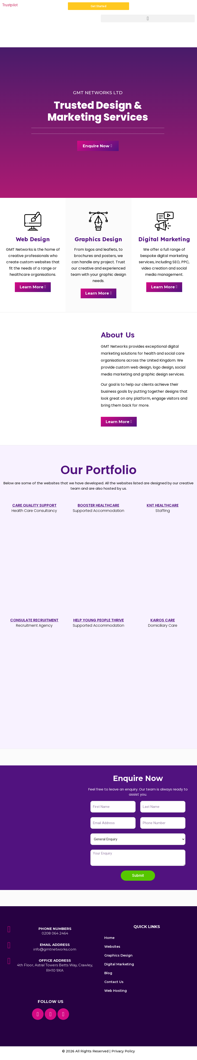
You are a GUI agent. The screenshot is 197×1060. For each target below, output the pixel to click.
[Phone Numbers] (9, 929)
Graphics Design (118, 956)
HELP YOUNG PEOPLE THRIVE (98, 620)
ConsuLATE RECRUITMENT (34, 620)
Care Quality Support (34, 505)
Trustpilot (10, 5)
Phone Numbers (54, 929)
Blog (108, 974)
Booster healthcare (98, 505)
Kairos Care (162, 620)
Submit (138, 876)
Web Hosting (115, 991)
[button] (148, 18)
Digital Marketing (119, 965)
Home (109, 938)
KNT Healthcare (162, 505)
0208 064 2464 (55, 934)
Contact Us (114, 982)
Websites (112, 947)
